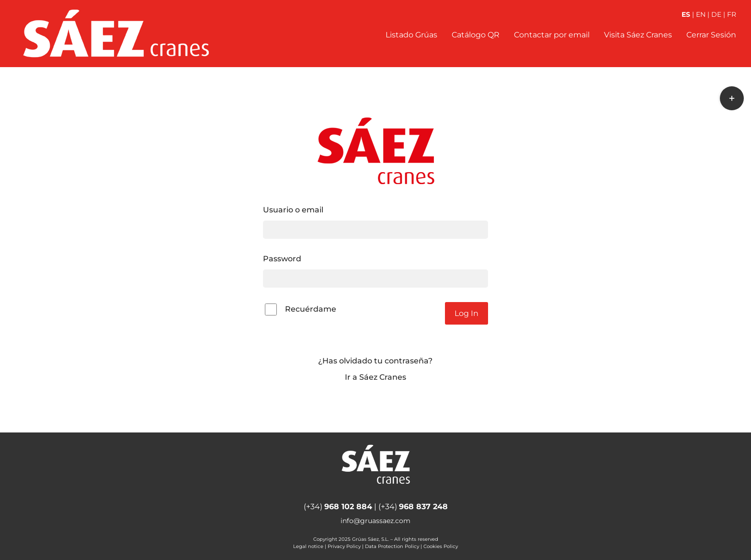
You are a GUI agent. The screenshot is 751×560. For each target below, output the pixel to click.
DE (716, 14)
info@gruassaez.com (375, 520)
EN (700, 14)
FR (731, 14)
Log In (466, 313)
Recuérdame (300, 309)
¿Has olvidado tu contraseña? (375, 360)
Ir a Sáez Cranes (375, 377)
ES (686, 14)
